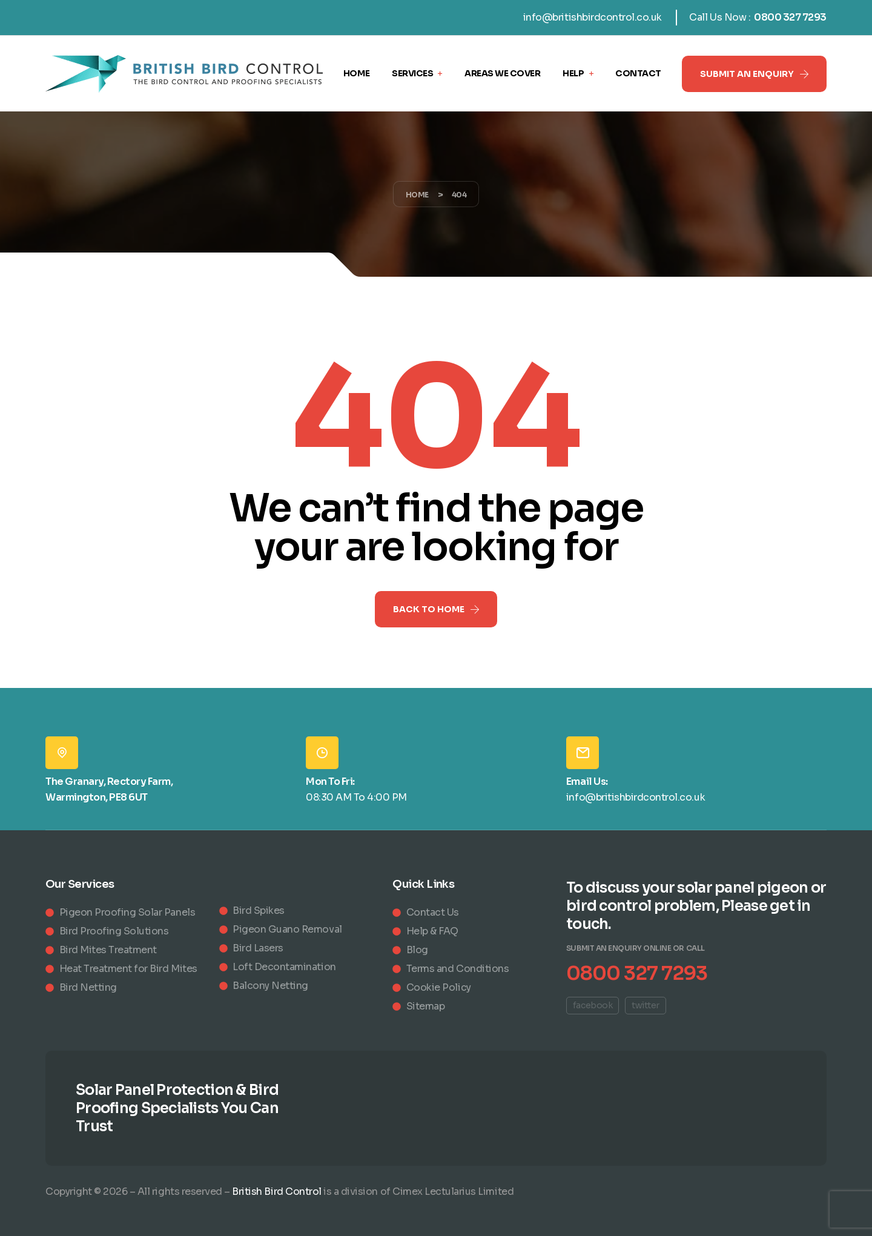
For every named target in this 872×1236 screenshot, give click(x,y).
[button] (754, 74)
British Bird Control (276, 1191)
